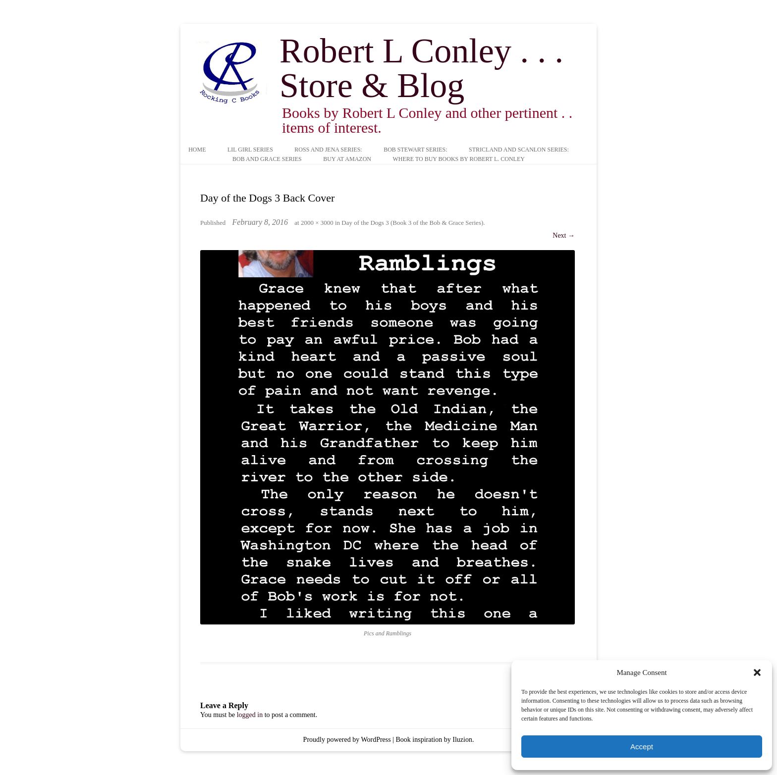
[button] (757, 672)
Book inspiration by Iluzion (434, 739)
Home (197, 149)
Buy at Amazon (347, 158)
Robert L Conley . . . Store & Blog (421, 68)
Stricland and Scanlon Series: (519, 149)
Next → (564, 235)
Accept (641, 746)
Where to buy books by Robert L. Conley (458, 158)
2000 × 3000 (317, 222)
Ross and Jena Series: (328, 149)
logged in (250, 715)
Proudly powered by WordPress (347, 739)
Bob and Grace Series (267, 158)
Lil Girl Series (250, 149)
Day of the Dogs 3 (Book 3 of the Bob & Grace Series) (412, 222)
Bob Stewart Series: (415, 149)
